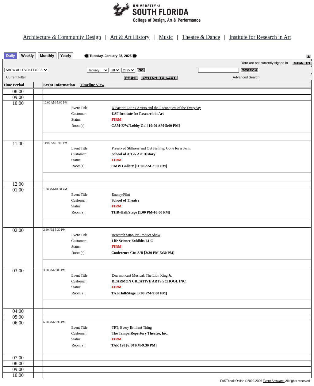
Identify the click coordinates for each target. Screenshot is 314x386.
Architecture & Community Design (62, 37)
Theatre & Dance (201, 37)
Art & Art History (130, 37)
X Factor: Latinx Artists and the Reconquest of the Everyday (156, 108)
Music (166, 37)
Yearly (65, 56)
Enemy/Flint (121, 194)
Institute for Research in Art (260, 37)
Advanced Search (246, 77)
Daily (10, 56)
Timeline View (92, 84)
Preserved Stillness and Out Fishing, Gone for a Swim (151, 148)
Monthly (47, 56)
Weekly (27, 56)
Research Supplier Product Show (136, 235)
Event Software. (274, 381)
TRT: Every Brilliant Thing (132, 327)
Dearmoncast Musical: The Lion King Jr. (142, 275)
